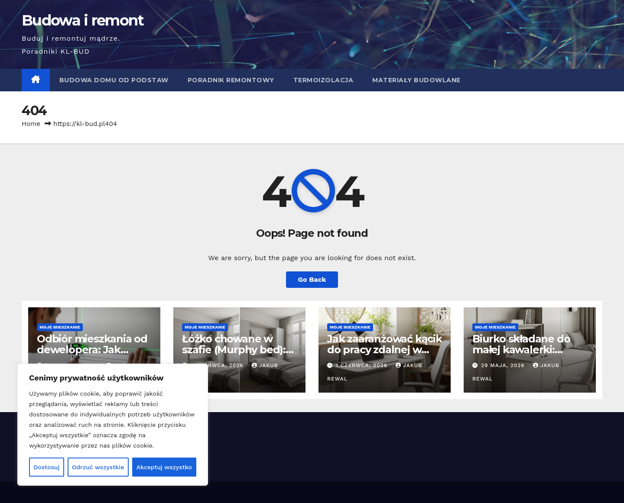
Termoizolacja (323, 80)
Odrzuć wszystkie (98, 467)
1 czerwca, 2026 (363, 365)
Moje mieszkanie (59, 327)
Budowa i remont (83, 20)
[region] (112, 425)
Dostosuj (46, 467)
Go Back (312, 279)
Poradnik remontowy (231, 80)
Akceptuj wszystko (164, 467)
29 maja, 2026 (504, 365)
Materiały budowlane (416, 80)
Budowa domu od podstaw (114, 80)
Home (31, 124)
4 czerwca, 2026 (218, 365)
